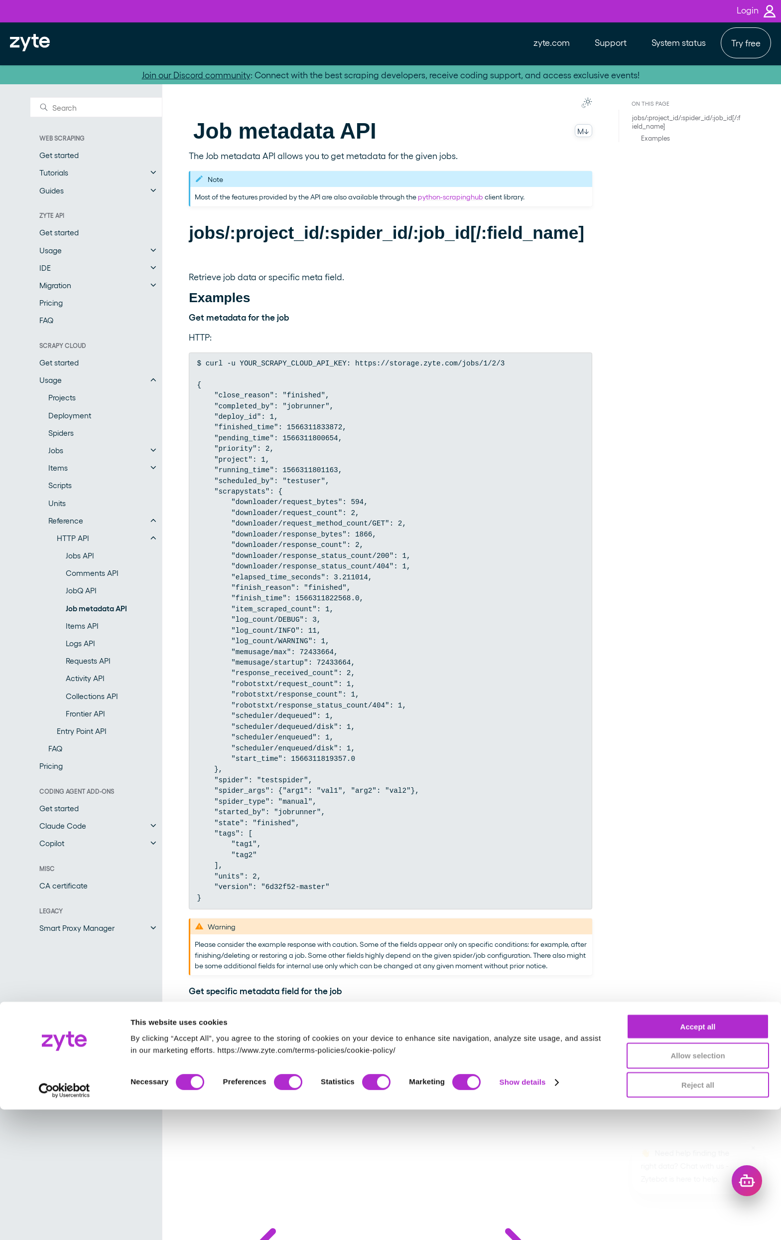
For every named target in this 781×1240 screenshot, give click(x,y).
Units (57, 503)
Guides (51, 190)
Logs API (80, 643)
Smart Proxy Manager (77, 927)
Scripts (60, 485)
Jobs (55, 450)
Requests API (88, 660)
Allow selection (697, 1186)
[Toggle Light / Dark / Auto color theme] (586, 102)
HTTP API (73, 537)
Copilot (51, 843)
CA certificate (63, 885)
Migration (55, 285)
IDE (45, 267)
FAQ (46, 320)
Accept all (698, 1156)
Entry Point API (82, 730)
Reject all (697, 1215)
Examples (655, 138)
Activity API (85, 678)
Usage (50, 250)
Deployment (69, 415)
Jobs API (80, 555)
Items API (82, 625)
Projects (62, 397)
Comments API (92, 572)
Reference (65, 520)
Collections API (92, 696)
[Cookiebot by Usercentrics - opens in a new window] (64, 1220)
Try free (746, 42)
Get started (59, 155)
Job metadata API (96, 608)
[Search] (96, 107)
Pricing (51, 302)
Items (58, 467)
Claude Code (62, 825)
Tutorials (53, 172)
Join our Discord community (196, 74)
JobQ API (81, 590)
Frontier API (85, 713)
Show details (523, 1212)
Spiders (61, 432)
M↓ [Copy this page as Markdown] (583, 131)
